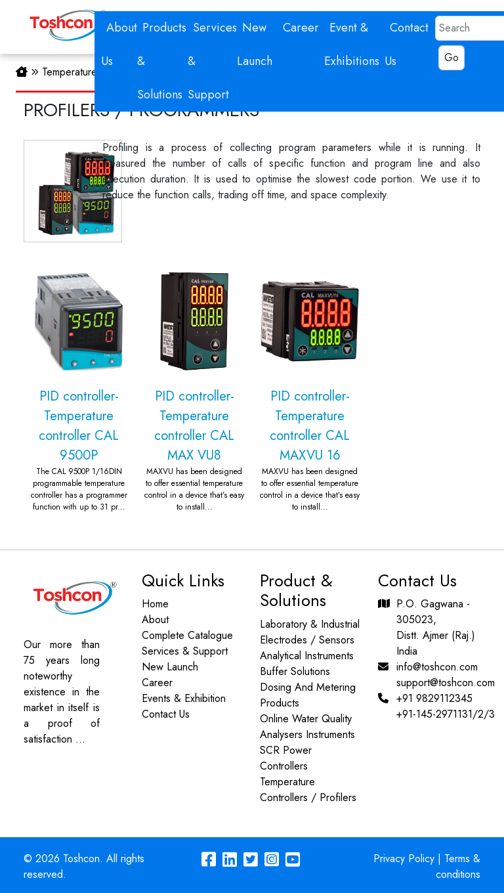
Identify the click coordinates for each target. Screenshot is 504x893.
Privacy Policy (403, 858)
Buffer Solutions (297, 671)
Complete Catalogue (184, 635)
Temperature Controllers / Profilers (310, 789)
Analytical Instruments (309, 655)
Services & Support (182, 651)
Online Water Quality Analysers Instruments (310, 726)
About (152, 619)
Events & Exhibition (181, 698)
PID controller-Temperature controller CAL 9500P (79, 384)
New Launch (167, 666)
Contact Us (163, 714)
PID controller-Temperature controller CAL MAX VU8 (194, 384)
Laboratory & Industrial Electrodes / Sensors (312, 632)
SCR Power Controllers (288, 758)
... (78, 739)
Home (152, 603)
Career (301, 27)
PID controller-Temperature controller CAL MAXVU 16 (310, 384)
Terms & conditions (458, 866)
